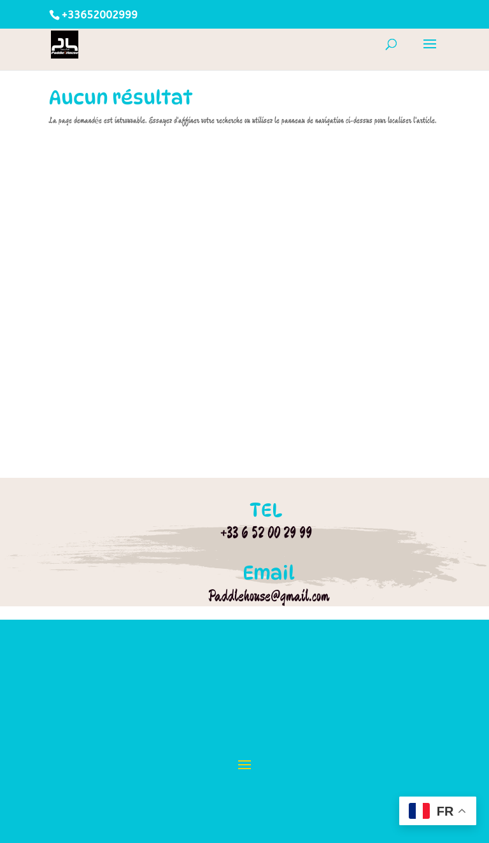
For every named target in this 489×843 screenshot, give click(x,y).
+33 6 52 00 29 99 (266, 532)
